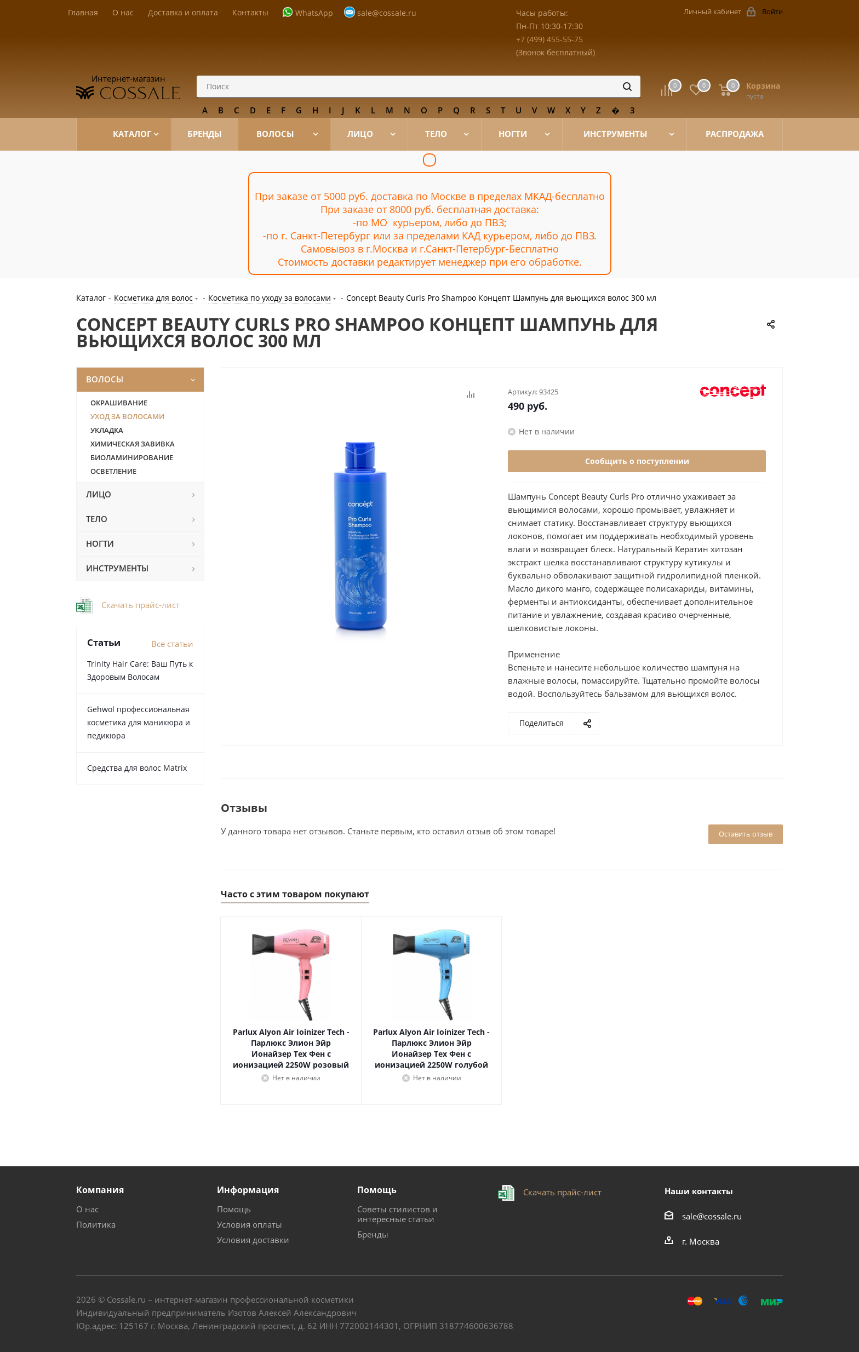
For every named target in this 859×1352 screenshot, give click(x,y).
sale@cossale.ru (386, 13)
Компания (100, 1190)
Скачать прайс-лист (139, 604)
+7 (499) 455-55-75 (549, 39)
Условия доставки (253, 1239)
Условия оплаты (249, 1224)
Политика (96, 1224)
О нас (87, 1209)
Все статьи (172, 643)
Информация (248, 1190)
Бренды (372, 1234)
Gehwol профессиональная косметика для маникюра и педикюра (138, 722)
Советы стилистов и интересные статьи (397, 1214)
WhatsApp (314, 13)
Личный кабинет (712, 11)
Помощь (234, 1209)
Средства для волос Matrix (137, 768)
